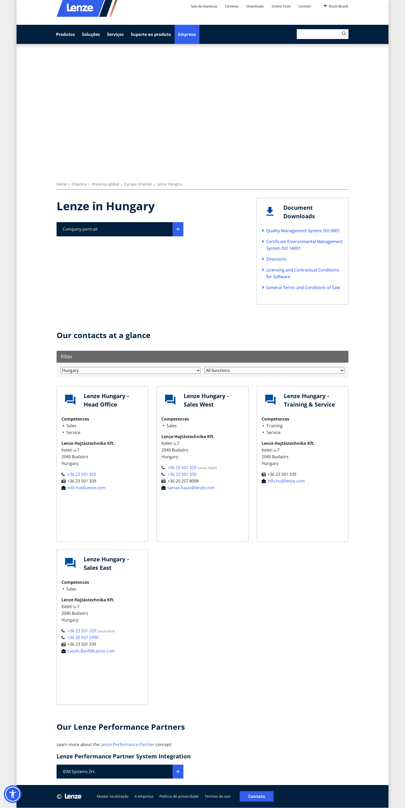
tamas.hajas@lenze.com (187, 488)
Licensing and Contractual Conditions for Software (302, 273)
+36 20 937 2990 (79, 637)
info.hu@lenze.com (283, 481)
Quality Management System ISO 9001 (303, 231)
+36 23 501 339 (178, 474)
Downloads (255, 6)
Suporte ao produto (151, 34)
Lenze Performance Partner (127, 744)
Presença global (105, 184)
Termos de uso (217, 796)
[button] (12, 794)
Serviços (115, 34)
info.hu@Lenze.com (83, 488)
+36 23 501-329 (79, 631)
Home (62, 184)
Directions (276, 259)
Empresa (187, 34)
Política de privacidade (179, 796)
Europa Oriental (138, 184)
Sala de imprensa (204, 6)
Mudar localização (112, 796)
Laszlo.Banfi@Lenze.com (88, 651)
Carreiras (231, 6)
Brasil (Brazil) (335, 6)
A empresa (144, 796)
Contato (305, 6)
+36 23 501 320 (78, 474)
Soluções (91, 34)
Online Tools (281, 6)
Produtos (65, 34)
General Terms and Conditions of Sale (303, 287)
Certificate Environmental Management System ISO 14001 (304, 245)
